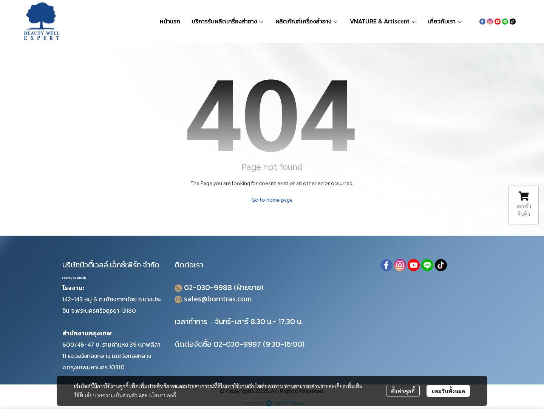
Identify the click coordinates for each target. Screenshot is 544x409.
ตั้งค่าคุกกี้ (403, 390)
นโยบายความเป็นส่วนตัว (111, 395)
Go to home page (272, 199)
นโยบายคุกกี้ (162, 395)
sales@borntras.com (218, 298)
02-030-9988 (208, 287)
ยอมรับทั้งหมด (448, 390)
